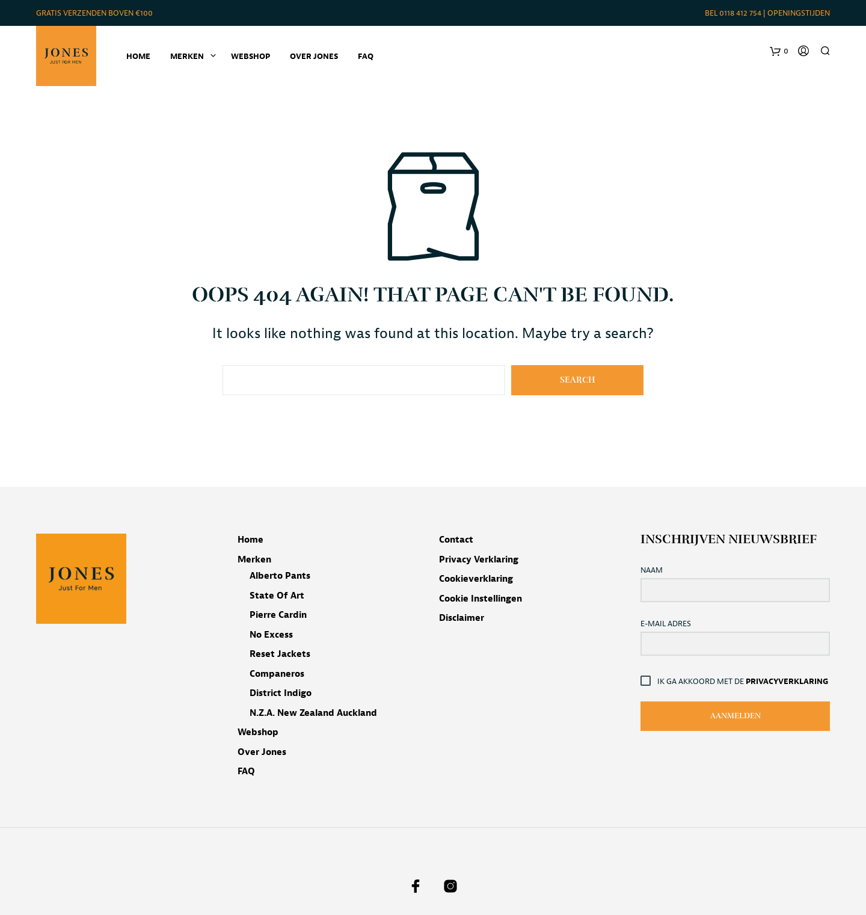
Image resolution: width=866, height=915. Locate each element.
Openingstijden (798, 13)
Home (138, 56)
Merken (254, 559)
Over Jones (314, 56)
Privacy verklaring (478, 559)
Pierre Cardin (278, 615)
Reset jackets (280, 654)
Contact (456, 540)
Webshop (250, 56)
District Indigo (281, 693)
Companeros (277, 674)
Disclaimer (461, 618)
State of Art (277, 596)
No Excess (271, 635)
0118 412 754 (740, 13)
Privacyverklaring (787, 681)
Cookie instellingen (480, 599)
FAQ (365, 56)
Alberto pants (280, 576)
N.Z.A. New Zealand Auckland (313, 713)
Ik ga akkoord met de (743, 681)
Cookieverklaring (476, 579)
